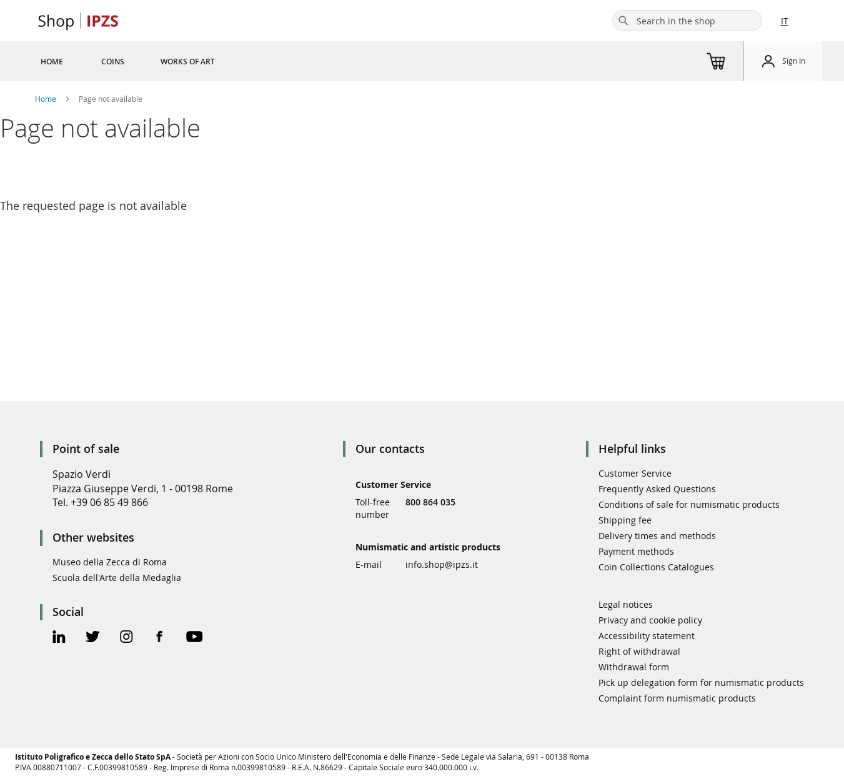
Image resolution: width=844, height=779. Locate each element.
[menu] (142, 61)
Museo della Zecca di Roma (109, 562)
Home (46, 99)
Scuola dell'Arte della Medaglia (116, 577)
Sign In (793, 61)
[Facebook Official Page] (159, 638)
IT (784, 21)
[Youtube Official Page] (194, 638)
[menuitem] (51, 61)
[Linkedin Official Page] (59, 638)
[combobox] (687, 20)
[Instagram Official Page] (126, 638)
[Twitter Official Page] (93, 638)
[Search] (623, 21)
